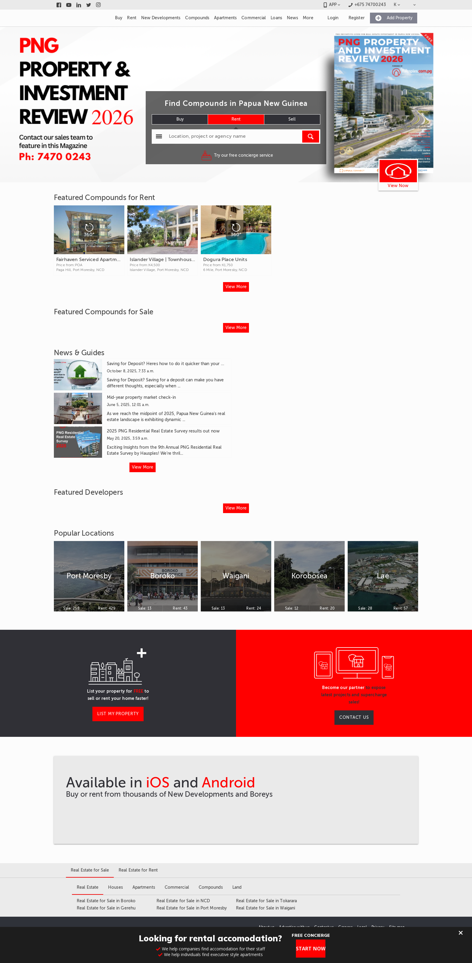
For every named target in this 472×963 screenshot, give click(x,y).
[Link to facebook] (59, 5)
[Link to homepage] (81, 18)
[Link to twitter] (89, 5)
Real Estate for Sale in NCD (183, 901)
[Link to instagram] (99, 5)
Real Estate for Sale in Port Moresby (192, 908)
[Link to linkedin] (79, 5)
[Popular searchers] (159, 137)
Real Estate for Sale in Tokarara (266, 901)
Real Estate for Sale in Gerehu (106, 908)
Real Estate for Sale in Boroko (106, 901)
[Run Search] (310, 137)
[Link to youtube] (69, 5)
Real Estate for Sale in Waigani (265, 908)
